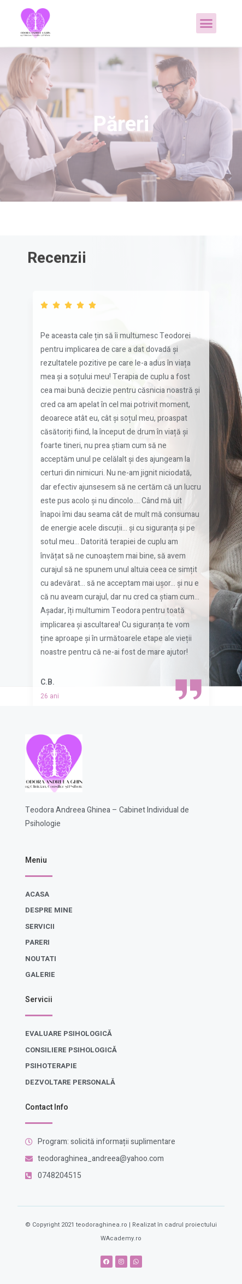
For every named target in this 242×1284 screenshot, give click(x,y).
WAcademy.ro (121, 1238)
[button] (206, 23)
